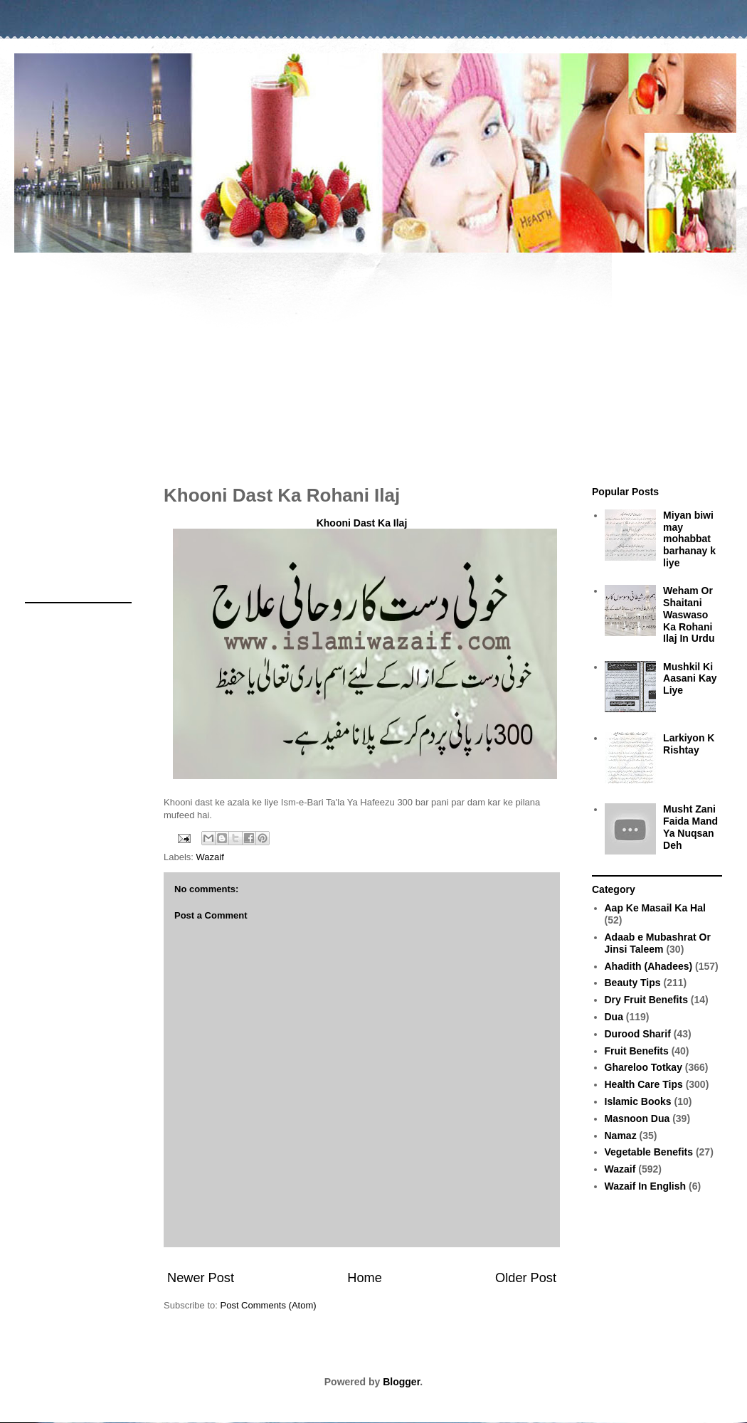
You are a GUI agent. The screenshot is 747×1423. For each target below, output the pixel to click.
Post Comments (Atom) (269, 1305)
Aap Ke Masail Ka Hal (655, 908)
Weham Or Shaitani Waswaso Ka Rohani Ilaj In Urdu (688, 614)
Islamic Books (638, 1101)
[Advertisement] (373, 361)
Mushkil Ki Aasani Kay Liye (689, 679)
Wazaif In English (646, 1186)
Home (364, 1278)
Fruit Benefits (637, 1051)
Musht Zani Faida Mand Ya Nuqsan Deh (690, 826)
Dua (614, 1016)
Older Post (525, 1278)
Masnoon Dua (637, 1118)
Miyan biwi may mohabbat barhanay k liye (689, 538)
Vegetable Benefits (649, 1152)
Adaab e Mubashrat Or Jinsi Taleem (658, 943)
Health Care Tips (644, 1084)
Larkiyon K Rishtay (688, 744)
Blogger (401, 1381)
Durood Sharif (638, 1034)
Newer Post (200, 1278)
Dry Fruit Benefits (646, 999)
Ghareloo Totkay (643, 1067)
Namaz (621, 1135)
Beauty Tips (633, 982)
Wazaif (210, 857)
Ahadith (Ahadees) (649, 966)
